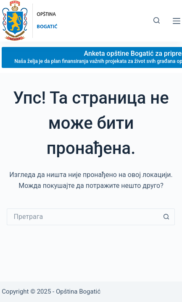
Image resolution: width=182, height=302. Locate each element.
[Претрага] (156, 20)
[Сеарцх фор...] (82, 216)
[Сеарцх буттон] (166, 216)
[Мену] (176, 21)
